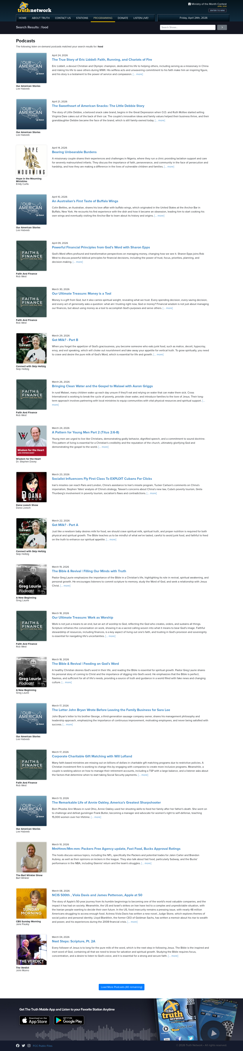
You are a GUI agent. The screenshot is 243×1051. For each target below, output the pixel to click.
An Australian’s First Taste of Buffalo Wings (85, 201)
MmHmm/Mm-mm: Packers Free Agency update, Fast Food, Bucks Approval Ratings (116, 849)
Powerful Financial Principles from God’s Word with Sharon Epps (101, 247)
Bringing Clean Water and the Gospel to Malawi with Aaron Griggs (102, 386)
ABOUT (41, 18)
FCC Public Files (42, 1046)
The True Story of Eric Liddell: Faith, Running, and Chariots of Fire (102, 60)
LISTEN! (140, 18)
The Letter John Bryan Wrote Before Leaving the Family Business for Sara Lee (111, 710)
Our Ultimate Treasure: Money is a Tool (81, 294)
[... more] (137, 74)
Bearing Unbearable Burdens (74, 152)
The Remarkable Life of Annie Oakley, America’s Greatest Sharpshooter (106, 803)
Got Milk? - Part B (65, 340)
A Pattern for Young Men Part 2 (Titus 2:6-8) (85, 432)
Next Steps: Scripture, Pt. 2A (73, 941)
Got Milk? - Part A (65, 525)
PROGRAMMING (102, 18)
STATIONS (82, 18)
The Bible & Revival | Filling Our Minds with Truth (89, 571)
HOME (22, 18)
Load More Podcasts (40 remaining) (121, 987)
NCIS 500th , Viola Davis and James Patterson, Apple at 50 (97, 895)
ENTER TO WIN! (217, 10)
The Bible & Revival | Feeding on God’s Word (85, 664)
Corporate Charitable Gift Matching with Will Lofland (92, 756)
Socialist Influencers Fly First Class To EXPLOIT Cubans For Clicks (102, 479)
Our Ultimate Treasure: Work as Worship (82, 618)
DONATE (123, 18)
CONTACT (63, 18)
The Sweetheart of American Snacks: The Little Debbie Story (98, 106)
